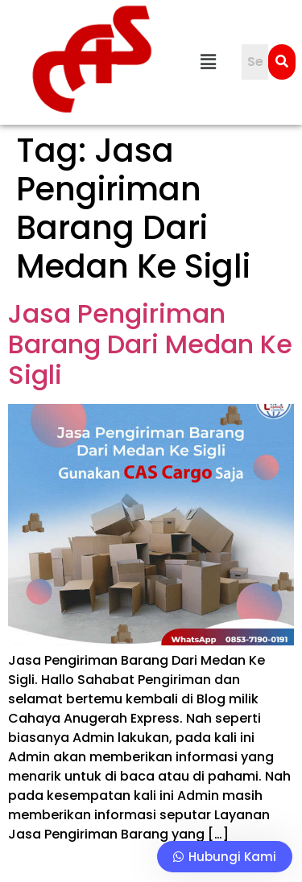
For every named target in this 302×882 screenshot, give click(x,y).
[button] (208, 62)
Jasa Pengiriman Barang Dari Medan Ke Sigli (150, 344)
